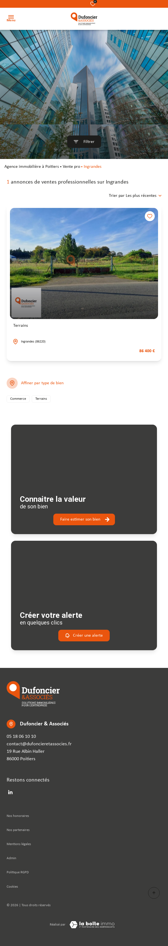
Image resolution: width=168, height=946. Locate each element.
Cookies (12, 886)
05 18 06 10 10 (21, 736)
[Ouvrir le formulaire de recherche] (84, 141)
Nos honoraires (18, 816)
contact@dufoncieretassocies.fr (39, 744)
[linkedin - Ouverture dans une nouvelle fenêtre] (10, 792)
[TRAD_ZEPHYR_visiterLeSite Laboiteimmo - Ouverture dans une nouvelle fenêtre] (92, 924)
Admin (11, 858)
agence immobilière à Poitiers (31, 166)
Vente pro (71, 166)
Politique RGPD (18, 872)
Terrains (20, 325)
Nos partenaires (18, 830)
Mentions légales (19, 844)
